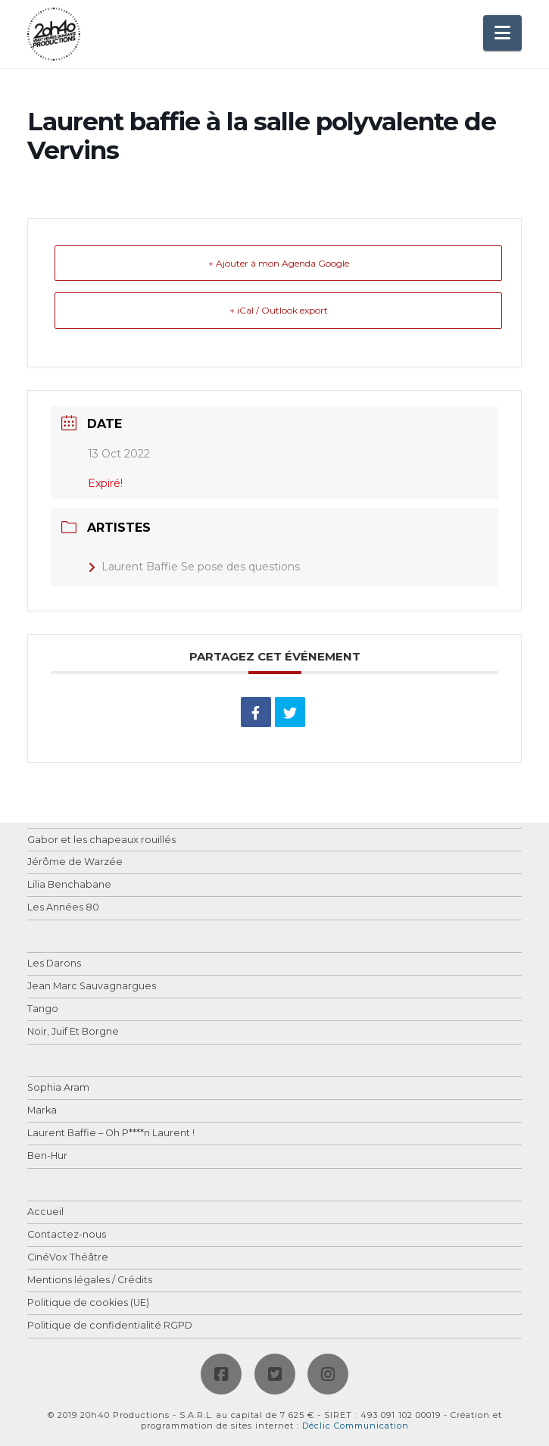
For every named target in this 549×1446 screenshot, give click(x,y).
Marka (42, 1111)
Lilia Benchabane (69, 885)
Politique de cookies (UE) (88, 1303)
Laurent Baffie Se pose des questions (194, 566)
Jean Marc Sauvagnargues (91, 987)
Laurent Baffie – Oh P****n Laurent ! (111, 1133)
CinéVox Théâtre (67, 1258)
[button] (502, 33)
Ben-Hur (47, 1156)
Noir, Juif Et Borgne (73, 1032)
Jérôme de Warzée (75, 862)
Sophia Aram (58, 1088)
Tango (42, 1009)
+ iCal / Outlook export (278, 310)
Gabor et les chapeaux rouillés (101, 840)
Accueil (45, 1212)
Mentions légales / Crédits (89, 1280)
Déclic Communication (355, 1425)
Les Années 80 (63, 908)
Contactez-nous (66, 1235)
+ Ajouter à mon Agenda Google (278, 263)
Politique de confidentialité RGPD (109, 1326)
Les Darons (54, 964)
